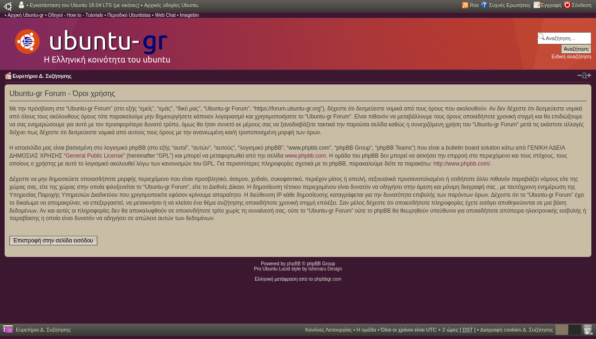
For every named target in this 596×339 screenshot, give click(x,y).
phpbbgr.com (327, 279)
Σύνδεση (581, 5)
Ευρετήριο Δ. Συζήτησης (42, 76)
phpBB (294, 263)
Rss (474, 5)
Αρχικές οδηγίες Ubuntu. (171, 5)
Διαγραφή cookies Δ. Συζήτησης (516, 329)
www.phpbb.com (305, 155)
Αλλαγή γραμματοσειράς (584, 75)
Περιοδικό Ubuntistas (128, 15)
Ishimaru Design (325, 268)
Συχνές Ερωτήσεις (509, 5)
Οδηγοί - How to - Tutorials (75, 15)
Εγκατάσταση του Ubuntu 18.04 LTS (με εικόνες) (84, 5)
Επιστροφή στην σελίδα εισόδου (53, 240)
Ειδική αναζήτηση (571, 56)
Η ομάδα (366, 329)
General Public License (94, 155)
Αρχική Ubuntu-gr (25, 15)
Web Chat (165, 15)
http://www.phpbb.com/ (461, 163)
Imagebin (189, 15)
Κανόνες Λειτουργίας (328, 329)
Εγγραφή (551, 5)
